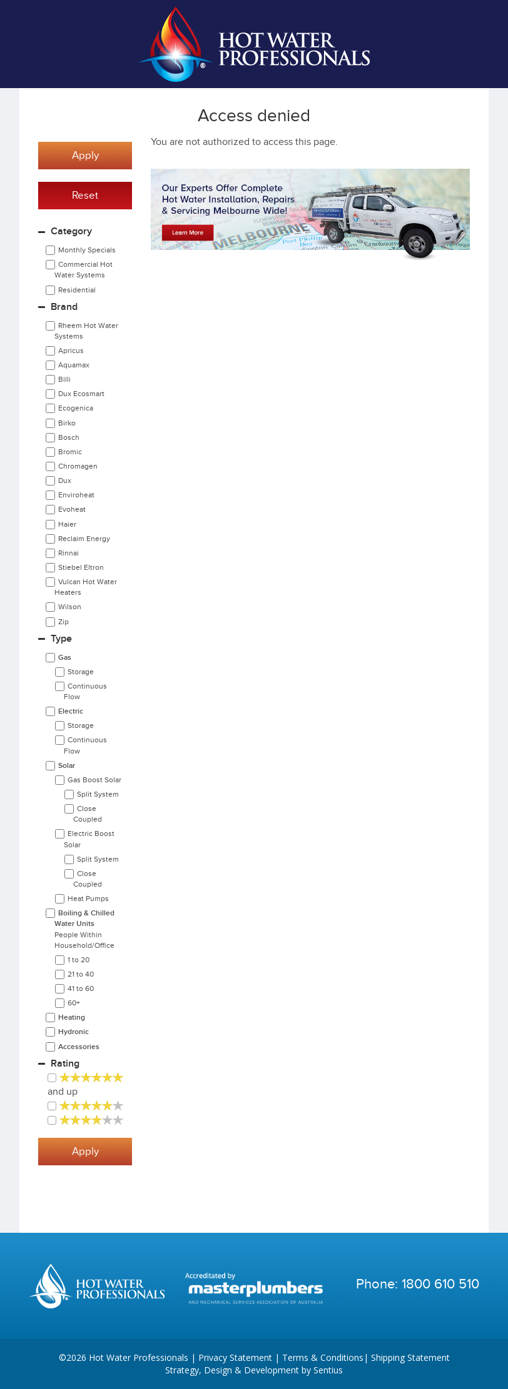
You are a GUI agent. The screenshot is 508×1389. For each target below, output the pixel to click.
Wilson (69, 606)
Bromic (70, 451)
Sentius (328, 1370)
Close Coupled (87, 814)
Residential (77, 290)
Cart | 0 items (463, 44)
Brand (64, 307)
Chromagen (78, 466)
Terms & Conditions (322, 1357)
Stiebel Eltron (81, 567)
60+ (74, 1002)
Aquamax (73, 365)
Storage (81, 671)
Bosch (68, 437)
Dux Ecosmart (81, 393)
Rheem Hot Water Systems (86, 331)
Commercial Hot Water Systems (83, 269)
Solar (66, 765)
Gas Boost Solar (94, 779)
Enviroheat (76, 494)
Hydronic (73, 1032)
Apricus (71, 350)
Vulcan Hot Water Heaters (85, 587)
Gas (64, 657)
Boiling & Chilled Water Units (84, 929)
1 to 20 (78, 959)
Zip (63, 621)
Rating (65, 1064)
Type (61, 639)
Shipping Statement (410, 1357)
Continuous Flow (85, 691)
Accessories (78, 1047)
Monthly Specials (87, 250)
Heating (71, 1017)
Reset (85, 195)
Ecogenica (75, 408)
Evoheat (72, 509)
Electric (70, 711)
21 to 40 (81, 974)
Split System (98, 794)
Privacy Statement (235, 1357)
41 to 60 (81, 988)
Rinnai (68, 553)
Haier (67, 524)
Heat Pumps (88, 898)
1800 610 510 (440, 1284)
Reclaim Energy (84, 538)
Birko (67, 423)
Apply (85, 155)
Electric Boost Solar (89, 839)
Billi (64, 379)
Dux (64, 480)
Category (71, 231)
